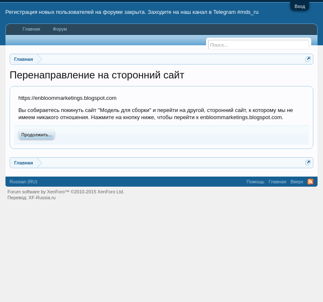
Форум (60, 28)
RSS (310, 182)
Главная (31, 28)
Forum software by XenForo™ (66, 191)
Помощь (255, 181)
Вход (299, 6)
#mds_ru (248, 12)
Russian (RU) (23, 181)
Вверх (297, 181)
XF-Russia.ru (42, 197)
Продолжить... (36, 135)
